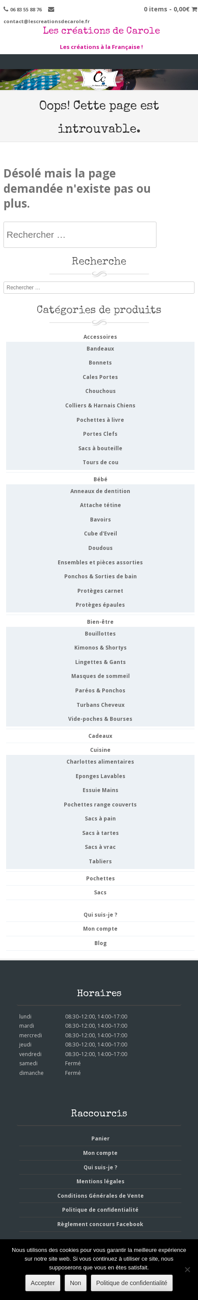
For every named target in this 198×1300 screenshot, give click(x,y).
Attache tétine (100, 505)
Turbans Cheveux (100, 705)
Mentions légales (100, 1181)
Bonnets (100, 362)
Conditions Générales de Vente (100, 1195)
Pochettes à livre (100, 420)
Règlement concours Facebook (100, 1224)
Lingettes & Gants (100, 662)
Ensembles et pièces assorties (100, 562)
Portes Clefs (100, 434)
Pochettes (100, 878)
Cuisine (100, 750)
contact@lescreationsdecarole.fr (46, 21)
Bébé (101, 479)
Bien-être (100, 622)
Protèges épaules (100, 604)
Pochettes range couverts (100, 804)
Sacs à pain (100, 818)
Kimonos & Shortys (100, 647)
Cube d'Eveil (100, 533)
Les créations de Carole (101, 32)
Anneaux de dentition (100, 491)
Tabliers (100, 861)
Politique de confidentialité (100, 1209)
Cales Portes (100, 377)
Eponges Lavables (100, 776)
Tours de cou (100, 462)
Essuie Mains (100, 790)
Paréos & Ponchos (100, 690)
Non (75, 1282)
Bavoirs (100, 519)
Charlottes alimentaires (100, 761)
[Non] (187, 1269)
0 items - (170, 9)
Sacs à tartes (100, 833)
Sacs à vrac (100, 847)
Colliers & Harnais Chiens (100, 405)
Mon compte (100, 928)
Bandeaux (100, 348)
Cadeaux (100, 736)
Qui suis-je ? (100, 914)
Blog (100, 943)
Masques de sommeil (100, 676)
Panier (100, 1138)
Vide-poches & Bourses (100, 719)
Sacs (100, 892)
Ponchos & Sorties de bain (100, 576)
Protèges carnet (100, 590)
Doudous (100, 548)
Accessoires (100, 337)
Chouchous (100, 391)
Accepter (43, 1282)
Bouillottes (100, 633)
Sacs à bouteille (100, 448)
